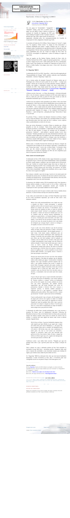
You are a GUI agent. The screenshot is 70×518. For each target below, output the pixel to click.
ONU (51, 380)
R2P (61, 380)
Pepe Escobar (56, 380)
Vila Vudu (31, 381)
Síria (27, 381)
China (37, 379)
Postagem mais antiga (62, 427)
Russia (63, 380)
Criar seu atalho (7, 49)
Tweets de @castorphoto (9, 26)
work (7, 55)
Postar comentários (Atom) (35, 430)
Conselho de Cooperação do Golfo (48, 379)
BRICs (34, 379)
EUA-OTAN (47, 380)
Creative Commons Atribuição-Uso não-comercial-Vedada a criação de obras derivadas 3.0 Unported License (14, 56)
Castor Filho (6, 46)
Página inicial (46, 427)
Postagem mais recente (30, 427)
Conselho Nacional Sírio (38, 380)
